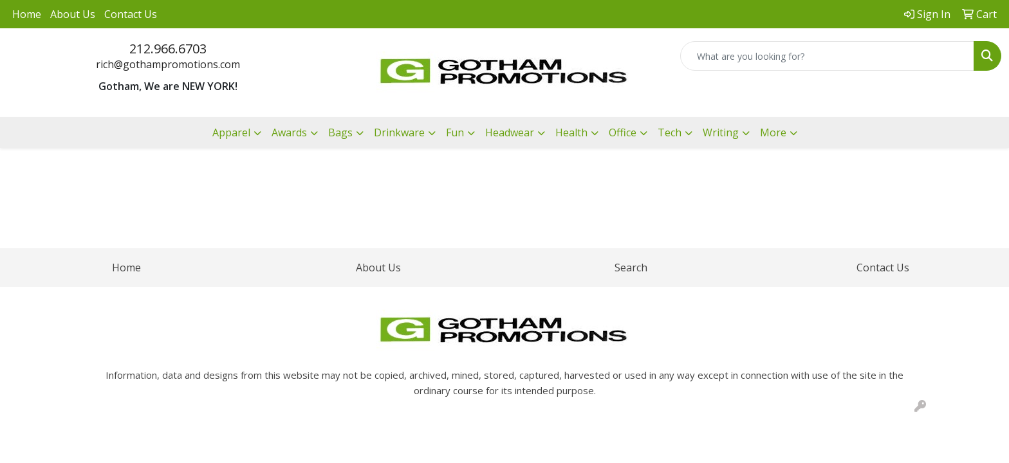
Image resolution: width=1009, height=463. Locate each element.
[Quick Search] (827, 56)
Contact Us (130, 14)
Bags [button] (340, 132)
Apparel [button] (231, 132)
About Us (72, 14)
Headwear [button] (509, 132)
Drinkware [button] (399, 132)
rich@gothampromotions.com (168, 64)
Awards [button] (289, 132)
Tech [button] (669, 132)
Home (26, 14)
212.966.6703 (168, 48)
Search (631, 267)
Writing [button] (721, 132)
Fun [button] (455, 132)
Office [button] (622, 132)
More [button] (773, 132)
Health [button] (571, 132)
